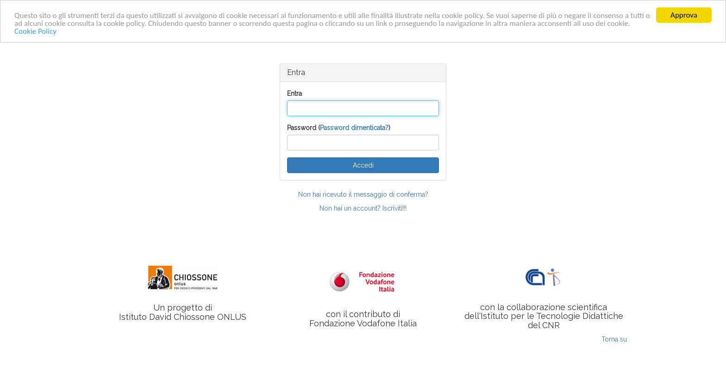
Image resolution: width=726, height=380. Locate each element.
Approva (683, 15)
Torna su (614, 339)
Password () (338, 127)
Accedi (363, 165)
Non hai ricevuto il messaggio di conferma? (363, 194)
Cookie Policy (35, 31)
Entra (294, 93)
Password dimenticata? (354, 127)
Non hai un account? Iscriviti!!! (363, 208)
